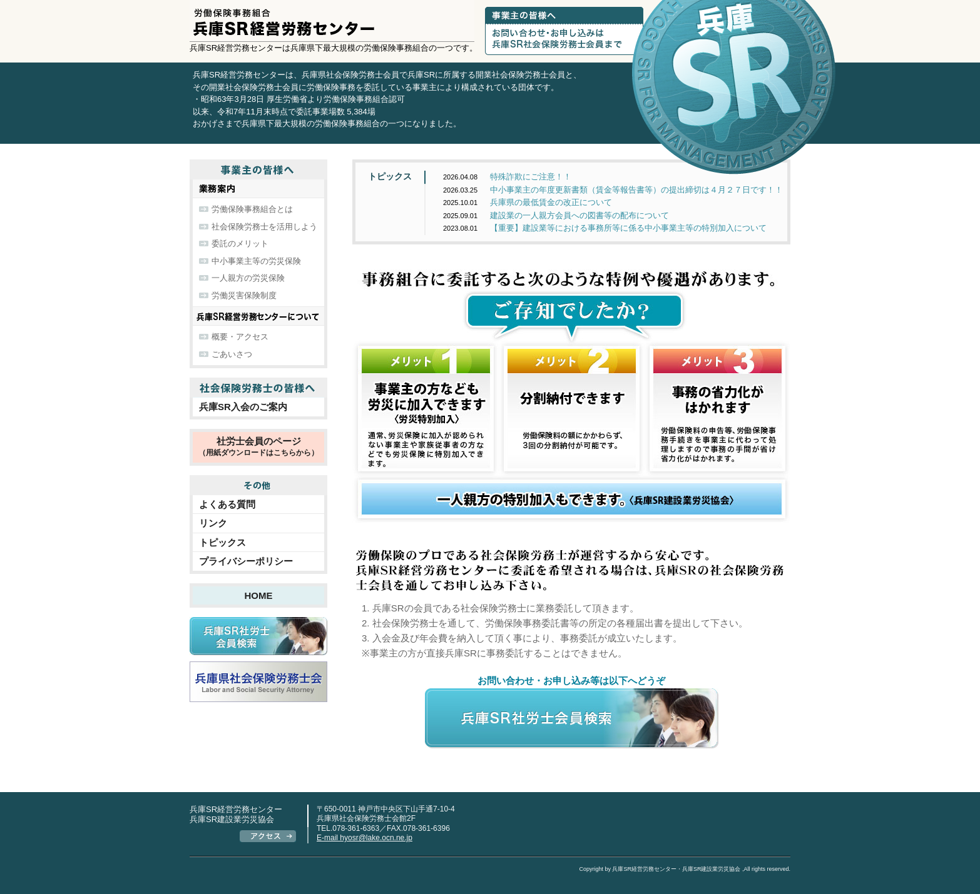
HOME (259, 595)
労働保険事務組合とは (252, 209)
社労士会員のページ (258, 448)
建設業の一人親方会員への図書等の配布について (556, 215)
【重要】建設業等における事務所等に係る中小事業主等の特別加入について (605, 228)
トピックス (390, 176)
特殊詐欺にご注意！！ (507, 176)
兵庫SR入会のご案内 (243, 406)
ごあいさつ (232, 354)
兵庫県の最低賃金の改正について (527, 202)
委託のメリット (240, 243)
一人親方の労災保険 (248, 278)
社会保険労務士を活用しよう (264, 226)
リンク (213, 523)
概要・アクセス (240, 336)
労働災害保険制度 (244, 295)
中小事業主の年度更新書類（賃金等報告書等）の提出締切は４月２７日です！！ (613, 189)
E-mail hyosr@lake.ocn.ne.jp (364, 837)
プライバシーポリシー (246, 561)
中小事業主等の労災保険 (256, 261)
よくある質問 (227, 504)
